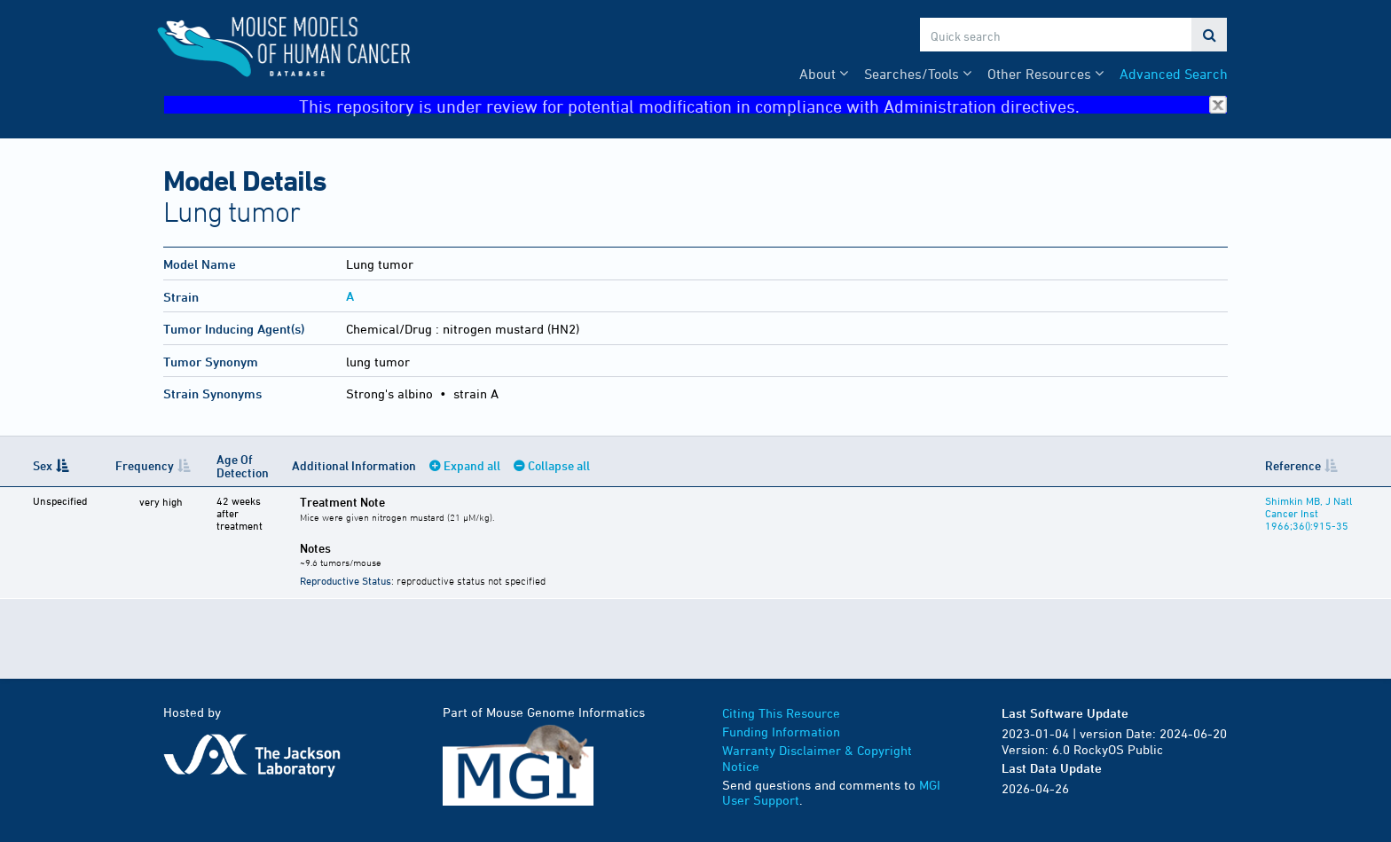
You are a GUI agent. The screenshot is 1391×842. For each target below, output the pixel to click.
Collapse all (554, 465)
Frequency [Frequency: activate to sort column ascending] (139, 465)
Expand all (467, 465)
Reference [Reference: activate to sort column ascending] (1289, 465)
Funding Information (781, 731)
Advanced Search (1174, 74)
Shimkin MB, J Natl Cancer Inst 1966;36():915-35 (1304, 512)
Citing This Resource (781, 712)
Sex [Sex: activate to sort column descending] (42, 465)
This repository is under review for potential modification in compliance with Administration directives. (763, 105)
